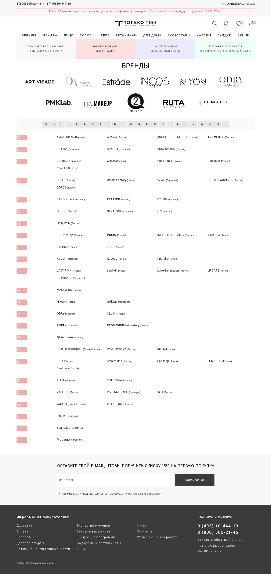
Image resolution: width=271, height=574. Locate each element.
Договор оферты (31, 543)
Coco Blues (170, 160)
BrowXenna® (171, 149)
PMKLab (67, 325)
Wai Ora (72, 404)
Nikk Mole (118, 301)
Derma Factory (121, 180)
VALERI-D (68, 392)
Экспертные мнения (93, 525)
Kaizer (67, 258)
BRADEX (118, 149)
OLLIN (116, 313)
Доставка (25, 525)
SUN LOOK (219, 361)
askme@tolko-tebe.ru (241, 3)
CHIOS (116, 160)
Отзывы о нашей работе (157, 537)
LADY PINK (69, 270)
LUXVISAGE (71, 278)
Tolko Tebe (119, 380)
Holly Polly (68, 223)
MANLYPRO (69, 289)
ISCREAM (218, 235)
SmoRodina (119, 361)
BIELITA (68, 149)
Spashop (167, 361)
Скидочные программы (96, 537)
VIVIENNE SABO (123, 392)
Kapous (117, 258)
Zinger (67, 415)
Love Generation (173, 270)
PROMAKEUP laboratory (128, 325)
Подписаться (195, 480)
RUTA (166, 349)
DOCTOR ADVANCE (225, 180)
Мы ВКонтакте (210, 551)
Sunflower (68, 368)
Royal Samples (121, 349)
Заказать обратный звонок (221, 539)
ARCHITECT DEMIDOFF (177, 137)
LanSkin (116, 270)
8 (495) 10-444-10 (58, 3)
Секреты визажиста (94, 531)
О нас (141, 525)
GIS (164, 211)
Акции (82, 549)
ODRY (66, 313)
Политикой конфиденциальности (143, 493)
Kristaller (167, 258)
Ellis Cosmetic (71, 199)
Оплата (23, 531)
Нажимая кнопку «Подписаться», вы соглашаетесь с (112, 493)
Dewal (167, 180)
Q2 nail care (70, 337)
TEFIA (66, 380)
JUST (115, 246)
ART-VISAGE (221, 137)
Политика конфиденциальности (43, 549)
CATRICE (69, 160)
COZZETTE (67, 168)
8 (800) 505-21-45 (29, 3)
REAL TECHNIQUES (79, 349)
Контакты (145, 531)
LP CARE (217, 270)
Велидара (70, 427)
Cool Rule (218, 160)
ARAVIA (117, 137)
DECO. (66, 180)
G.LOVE (67, 211)
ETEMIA (167, 199)
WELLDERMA (120, 404)
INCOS (116, 235)
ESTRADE (118, 199)
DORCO (66, 187)
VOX (165, 392)
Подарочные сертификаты (99, 543)
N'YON (66, 301)
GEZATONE (120, 211)
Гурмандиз (69, 439)
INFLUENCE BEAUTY (176, 235)
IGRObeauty (70, 235)
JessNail (67, 246)
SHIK (65, 361)
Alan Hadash (71, 137)
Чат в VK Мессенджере (217, 545)
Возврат (24, 537)
